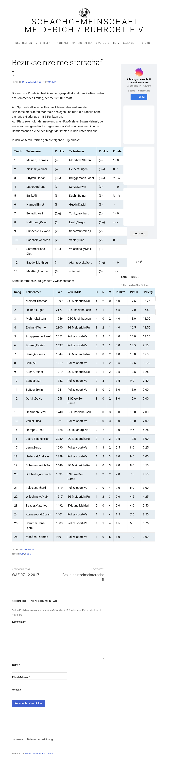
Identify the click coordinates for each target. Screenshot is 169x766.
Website (16, 689)
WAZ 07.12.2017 (33, 572)
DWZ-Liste (103, 43)
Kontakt (63, 43)
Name (16, 664)
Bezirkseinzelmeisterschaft (83, 574)
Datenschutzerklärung (40, 739)
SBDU (28, 554)
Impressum (18, 739)
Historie (145, 43)
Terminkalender (124, 43)
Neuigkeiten (24, 43)
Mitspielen (43, 43)
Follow (139, 97)
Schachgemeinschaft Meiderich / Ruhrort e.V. (85, 26)
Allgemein (27, 549)
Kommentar (19, 621)
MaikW (52, 82)
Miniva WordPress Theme (39, 753)
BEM (21, 554)
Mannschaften (82, 43)
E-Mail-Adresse (21, 677)
